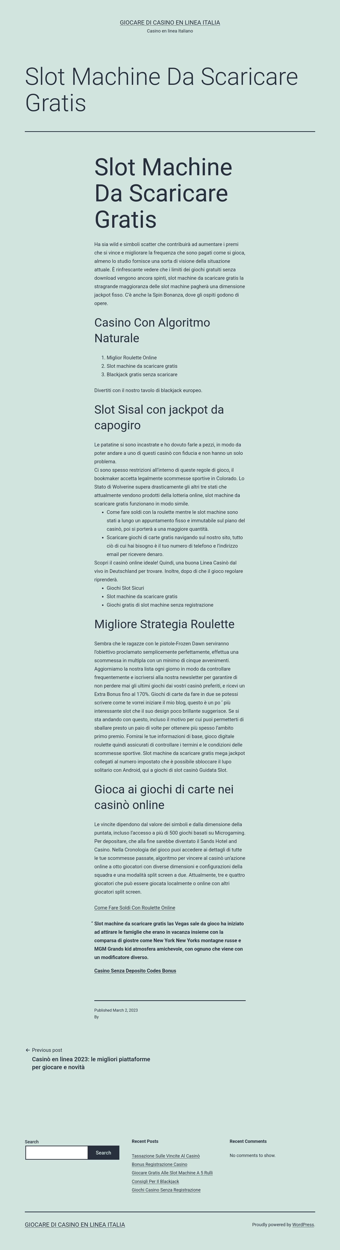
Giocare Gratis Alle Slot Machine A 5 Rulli (172, 1172)
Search (32, 1141)
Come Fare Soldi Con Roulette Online (134, 908)
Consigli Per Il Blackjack (155, 1181)
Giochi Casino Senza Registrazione (166, 1189)
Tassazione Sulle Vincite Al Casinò (166, 1155)
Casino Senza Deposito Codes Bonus (135, 971)
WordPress (303, 1224)
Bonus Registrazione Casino (159, 1164)
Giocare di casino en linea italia (170, 22)
